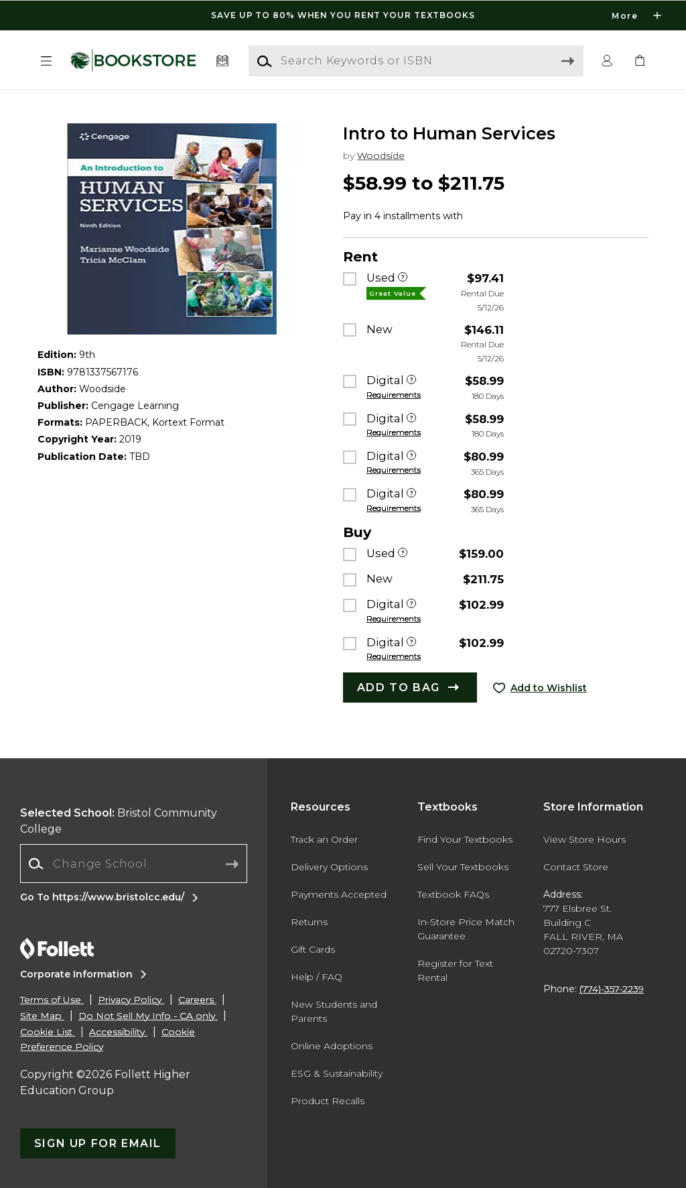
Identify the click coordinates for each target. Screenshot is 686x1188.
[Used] (402, 278)
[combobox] (133, 864)
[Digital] (411, 381)
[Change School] (133, 863)
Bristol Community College (118, 821)
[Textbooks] (222, 61)
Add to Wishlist (548, 688)
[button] (46, 61)
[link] (639, 61)
